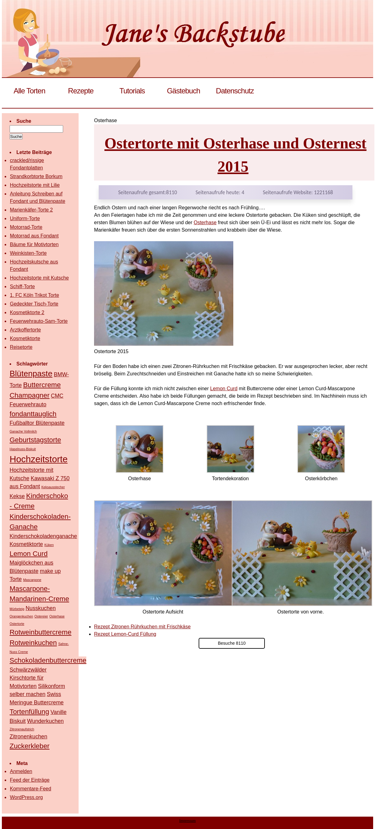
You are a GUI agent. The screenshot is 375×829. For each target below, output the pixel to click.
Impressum (187, 820)
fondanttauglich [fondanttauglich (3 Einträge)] (33, 414)
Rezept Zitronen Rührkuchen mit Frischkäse (142, 626)
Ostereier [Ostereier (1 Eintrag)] (41, 616)
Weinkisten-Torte (28, 253)
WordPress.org (26, 797)
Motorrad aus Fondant (34, 235)
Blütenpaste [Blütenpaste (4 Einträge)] (31, 373)
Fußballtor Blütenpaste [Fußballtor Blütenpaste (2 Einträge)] (37, 423)
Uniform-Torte (25, 218)
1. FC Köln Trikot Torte (34, 295)
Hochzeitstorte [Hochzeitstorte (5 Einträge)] (38, 459)
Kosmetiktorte (25, 338)
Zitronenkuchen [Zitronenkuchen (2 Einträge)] (28, 736)
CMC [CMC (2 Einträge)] (57, 396)
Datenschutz (235, 91)
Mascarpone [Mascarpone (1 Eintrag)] (32, 580)
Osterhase (205, 222)
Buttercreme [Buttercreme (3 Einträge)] (42, 385)
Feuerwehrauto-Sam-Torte (39, 321)
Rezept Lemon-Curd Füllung (125, 634)
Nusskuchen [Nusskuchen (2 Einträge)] (41, 608)
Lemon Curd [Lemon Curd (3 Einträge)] (29, 554)
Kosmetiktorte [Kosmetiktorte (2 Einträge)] (26, 544)
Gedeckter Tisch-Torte (34, 303)
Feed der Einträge (30, 780)
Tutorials (132, 91)
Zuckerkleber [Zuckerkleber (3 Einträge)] (30, 746)
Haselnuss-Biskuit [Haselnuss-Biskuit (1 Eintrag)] (23, 449)
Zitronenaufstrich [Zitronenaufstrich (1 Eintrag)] (22, 729)
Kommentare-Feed (30, 788)
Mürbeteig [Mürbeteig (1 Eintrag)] (17, 609)
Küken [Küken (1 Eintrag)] (49, 545)
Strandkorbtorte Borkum (36, 176)
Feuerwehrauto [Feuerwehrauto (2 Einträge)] (28, 404)
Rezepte (80, 91)
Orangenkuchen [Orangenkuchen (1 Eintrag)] (21, 616)
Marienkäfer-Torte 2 (31, 209)
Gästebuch (183, 91)
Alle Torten (29, 91)
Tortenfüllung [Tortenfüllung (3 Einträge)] (29, 712)
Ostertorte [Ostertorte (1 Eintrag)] (17, 624)
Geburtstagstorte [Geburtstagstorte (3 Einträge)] (35, 440)
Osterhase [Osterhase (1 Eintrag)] (57, 616)
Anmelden (21, 771)
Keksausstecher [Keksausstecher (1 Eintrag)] (53, 487)
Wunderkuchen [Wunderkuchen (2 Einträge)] (45, 721)
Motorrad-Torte (26, 227)
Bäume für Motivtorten (34, 244)
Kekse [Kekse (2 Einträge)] (17, 496)
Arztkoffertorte (25, 329)
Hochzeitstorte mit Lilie (35, 185)
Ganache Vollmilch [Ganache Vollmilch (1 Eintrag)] (23, 431)
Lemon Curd (223, 388)
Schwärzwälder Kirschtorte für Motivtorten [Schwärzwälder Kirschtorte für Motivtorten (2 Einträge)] (28, 678)
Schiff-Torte (22, 286)
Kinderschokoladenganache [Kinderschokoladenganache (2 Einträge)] (43, 536)
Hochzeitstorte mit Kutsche (39, 277)
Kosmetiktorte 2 (27, 312)
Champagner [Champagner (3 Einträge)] (30, 395)
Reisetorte (21, 347)
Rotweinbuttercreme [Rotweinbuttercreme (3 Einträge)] (40, 632)
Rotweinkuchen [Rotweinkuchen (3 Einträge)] (33, 643)
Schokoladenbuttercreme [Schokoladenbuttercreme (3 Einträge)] (48, 660)
